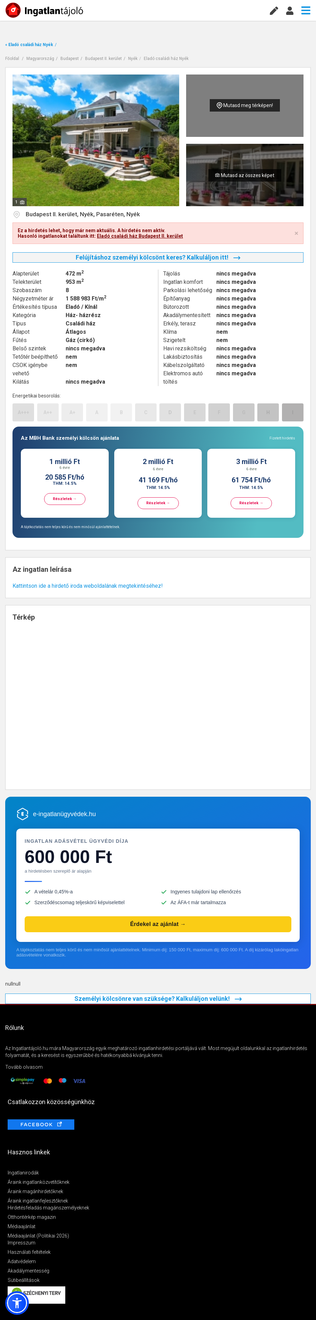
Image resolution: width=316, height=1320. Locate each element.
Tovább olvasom (24, 1067)
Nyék (133, 58)
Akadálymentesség (28, 1271)
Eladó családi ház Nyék (166, 58)
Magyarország (40, 58)
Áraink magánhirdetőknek (35, 1191)
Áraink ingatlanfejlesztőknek (38, 1201)
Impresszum (21, 1242)
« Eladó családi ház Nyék (29, 44)
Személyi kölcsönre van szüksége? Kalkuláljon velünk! (158, 998)
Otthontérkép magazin (32, 1217)
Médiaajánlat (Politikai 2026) (38, 1236)
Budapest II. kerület (103, 58)
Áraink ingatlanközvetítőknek (38, 1182)
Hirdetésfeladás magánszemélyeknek (48, 1207)
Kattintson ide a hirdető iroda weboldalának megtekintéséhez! (88, 586)
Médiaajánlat (21, 1226)
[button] (17, 1303)
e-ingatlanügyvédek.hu (64, 814)
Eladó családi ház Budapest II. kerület (140, 236)
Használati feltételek (29, 1252)
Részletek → (65, 499)
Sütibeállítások (24, 1280)
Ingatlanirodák (23, 1172)
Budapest (69, 58)
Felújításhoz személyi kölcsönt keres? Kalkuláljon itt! (158, 257)
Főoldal (12, 58)
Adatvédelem (22, 1261)
